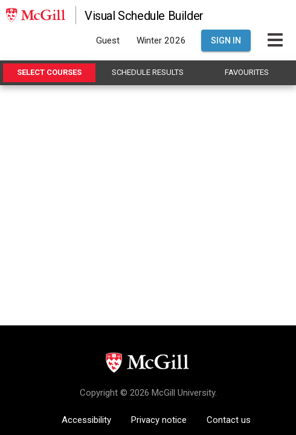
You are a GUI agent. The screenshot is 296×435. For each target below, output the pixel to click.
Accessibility (86, 419)
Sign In (226, 40)
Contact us (229, 419)
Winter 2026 (161, 40)
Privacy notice (159, 419)
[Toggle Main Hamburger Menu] (275, 40)
